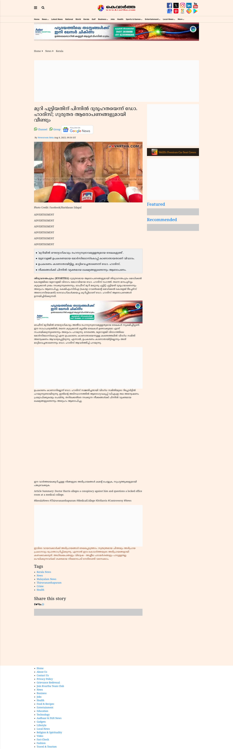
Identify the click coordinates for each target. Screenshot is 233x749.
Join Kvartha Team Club (50, 686)
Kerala (86, 19)
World (78, 19)
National (69, 19)
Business (102, 19)
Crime (40, 586)
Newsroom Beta (45, 138)
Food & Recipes (45, 704)
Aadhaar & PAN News (49, 718)
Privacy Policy (45, 679)
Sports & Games (133, 19)
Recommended (162, 220)
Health (120, 19)
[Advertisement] (116, 81)
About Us (42, 672)
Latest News (57, 19)
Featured (156, 204)
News (44, 19)
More (180, 19)
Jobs (113, 19)
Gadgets (41, 722)
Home (36, 19)
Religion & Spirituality (49, 732)
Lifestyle (41, 725)
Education (42, 711)
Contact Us (43, 675)
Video (40, 736)
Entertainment (152, 19)
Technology (43, 714)
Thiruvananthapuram (49, 582)
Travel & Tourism (47, 746)
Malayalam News (46, 579)
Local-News (168, 19)
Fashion (41, 743)
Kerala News (44, 572)
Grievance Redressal (48, 682)
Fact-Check (43, 739)
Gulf (94, 19)
